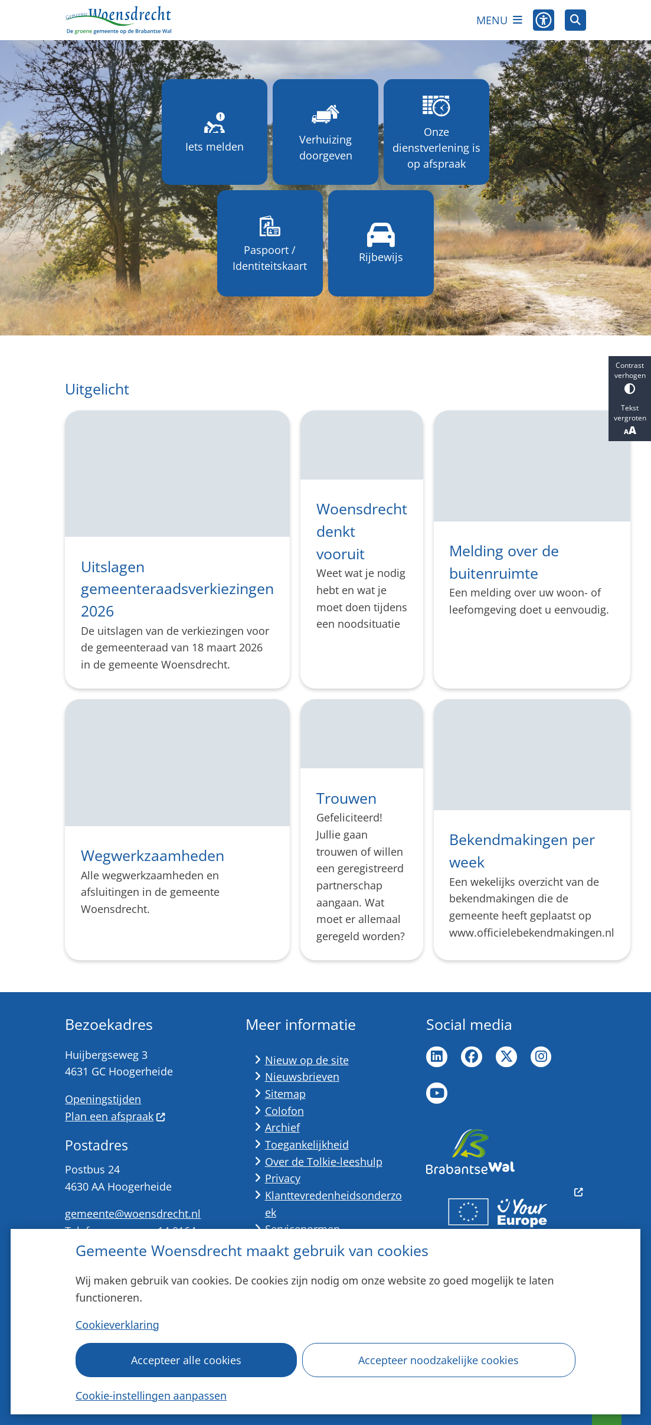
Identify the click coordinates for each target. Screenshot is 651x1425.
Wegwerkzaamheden (152, 855)
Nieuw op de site (307, 1060)
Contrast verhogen (630, 377)
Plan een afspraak (115, 1116)
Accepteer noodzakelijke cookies (439, 1360)
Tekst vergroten (630, 420)
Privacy (282, 1178)
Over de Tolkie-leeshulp (323, 1162)
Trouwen (346, 798)
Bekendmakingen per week (522, 850)
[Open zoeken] (575, 20)
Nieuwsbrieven (302, 1076)
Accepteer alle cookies (186, 1360)
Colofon (284, 1111)
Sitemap (285, 1094)
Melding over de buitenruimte (504, 561)
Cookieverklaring (117, 1325)
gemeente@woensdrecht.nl (133, 1213)
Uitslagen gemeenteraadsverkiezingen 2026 (177, 588)
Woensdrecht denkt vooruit (361, 530)
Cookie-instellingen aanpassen (151, 1395)
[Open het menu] (499, 20)
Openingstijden (103, 1099)
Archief (282, 1127)
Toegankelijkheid (307, 1144)
